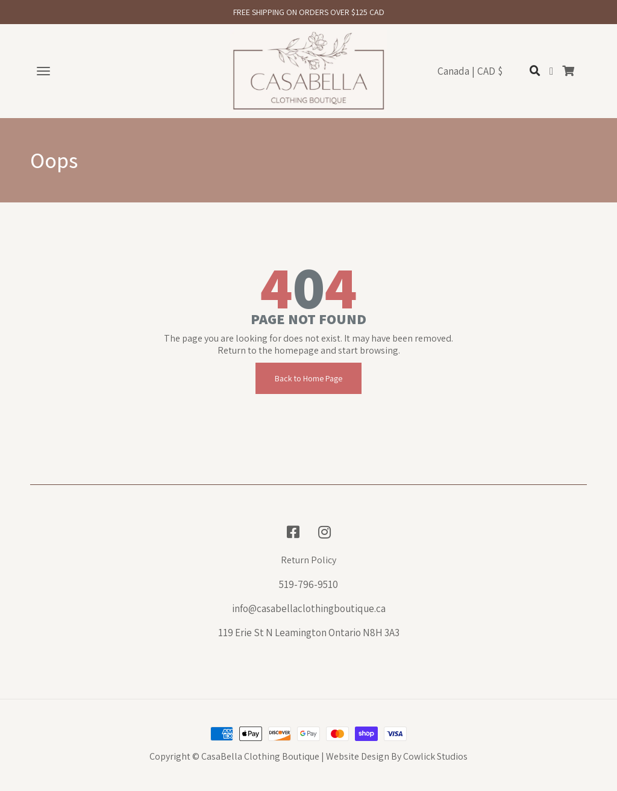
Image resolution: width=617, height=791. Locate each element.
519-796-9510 (308, 584)
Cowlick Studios (435, 756)
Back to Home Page (308, 378)
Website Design (357, 756)
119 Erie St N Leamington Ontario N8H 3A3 (308, 632)
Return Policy (308, 560)
